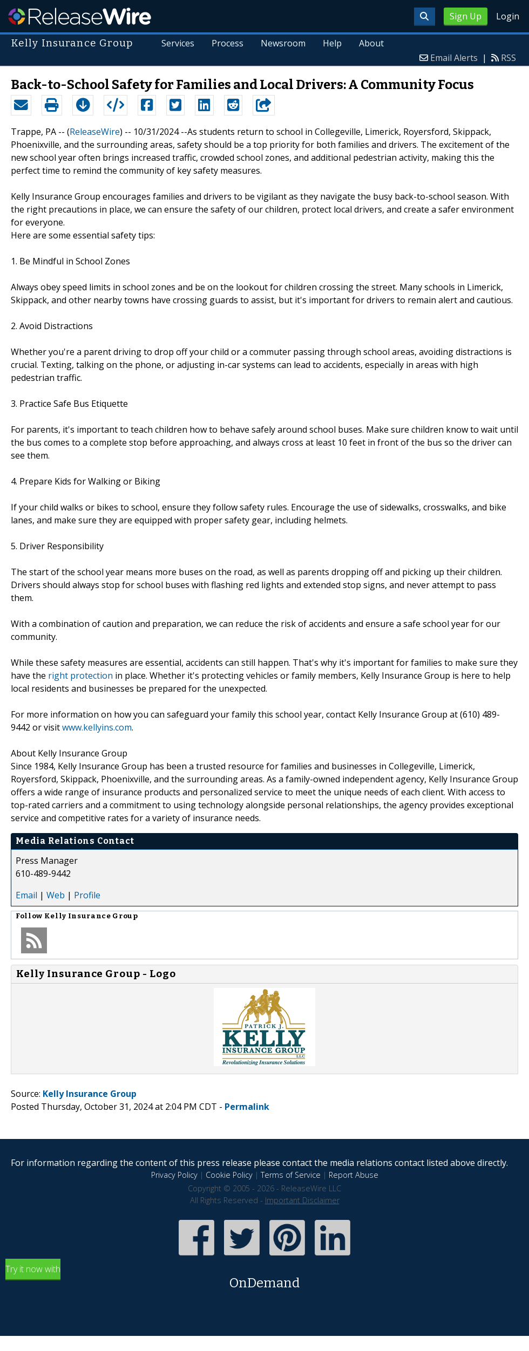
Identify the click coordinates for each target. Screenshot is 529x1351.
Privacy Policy (174, 1175)
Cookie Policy (229, 1175)
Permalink (247, 1107)
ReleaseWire (79, 16)
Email (26, 895)
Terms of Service (291, 1175)
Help (332, 43)
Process (227, 43)
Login (507, 16)
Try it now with (264, 1278)
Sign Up (465, 16)
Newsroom (283, 43)
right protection (80, 675)
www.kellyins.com (97, 727)
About (371, 43)
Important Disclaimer (302, 1200)
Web (55, 895)
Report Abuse (353, 1175)
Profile (87, 895)
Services (178, 43)
